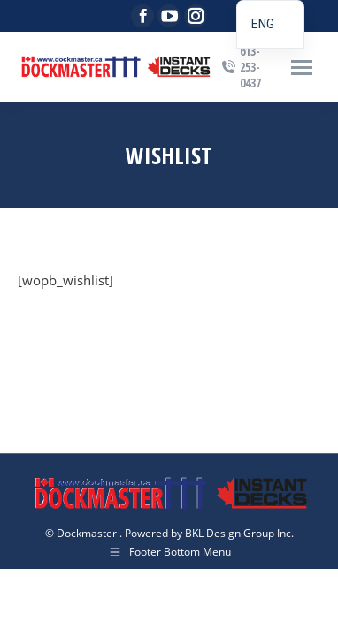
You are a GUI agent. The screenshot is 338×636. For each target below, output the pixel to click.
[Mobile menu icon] (301, 67)
